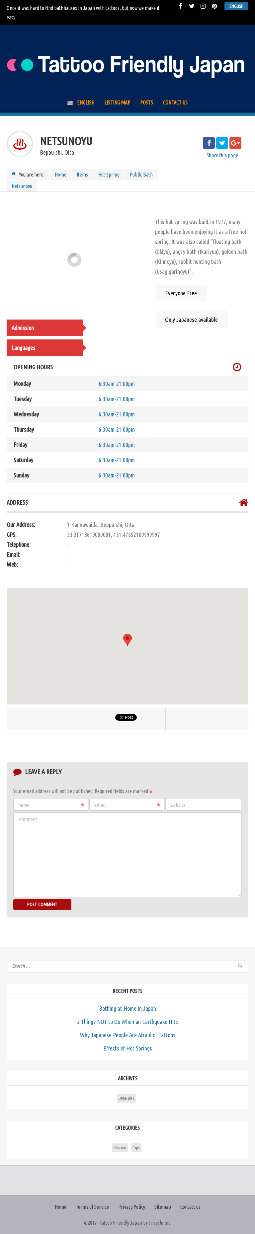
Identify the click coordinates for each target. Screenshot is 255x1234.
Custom (120, 1147)
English (236, 6)
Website (178, 805)
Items (82, 175)
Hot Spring (109, 175)
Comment (27, 819)
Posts (146, 103)
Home (60, 175)
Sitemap (162, 1207)
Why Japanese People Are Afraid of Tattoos (127, 1035)
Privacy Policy (131, 1207)
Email (127, 805)
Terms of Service (92, 1207)
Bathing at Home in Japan (127, 1008)
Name (51, 805)
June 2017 (126, 1098)
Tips (136, 1147)
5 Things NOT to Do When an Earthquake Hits (127, 1021)
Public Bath (141, 175)
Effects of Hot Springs (127, 1048)
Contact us (175, 103)
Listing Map (117, 103)
